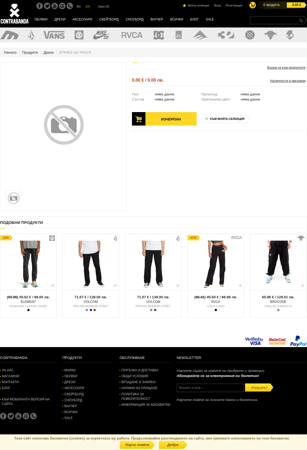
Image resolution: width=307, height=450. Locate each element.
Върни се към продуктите (286, 68)
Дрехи (59, 19)
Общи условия (134, 376)
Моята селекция (198, 5)
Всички (176, 19)
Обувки (40, 19)
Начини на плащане (139, 388)
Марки (70, 370)
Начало (10, 52)
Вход (217, 5)
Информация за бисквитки (145, 405)
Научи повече (137, 445)
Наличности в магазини (287, 81)
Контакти (10, 382)
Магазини (10, 376)
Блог (194, 19)
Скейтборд (109, 19)
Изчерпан (171, 119)
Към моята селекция (227, 118)
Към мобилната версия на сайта (26, 401)
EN (88, 6)
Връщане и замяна (138, 382)
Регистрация (234, 5)
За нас (8, 370)
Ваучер (157, 19)
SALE (210, 19)
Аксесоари (82, 19)
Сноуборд (135, 19)
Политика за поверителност (135, 396)
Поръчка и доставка (139, 370)
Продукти (30, 52)
